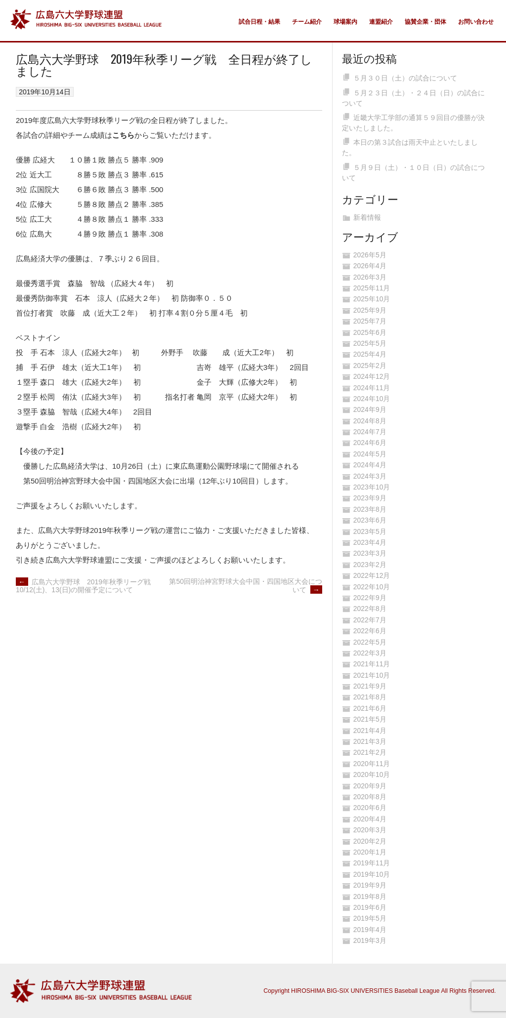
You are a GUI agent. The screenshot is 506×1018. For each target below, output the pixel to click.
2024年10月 (371, 399)
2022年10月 (371, 587)
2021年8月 (369, 697)
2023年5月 (369, 531)
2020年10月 (371, 774)
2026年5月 (369, 255)
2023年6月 (369, 520)
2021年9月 (369, 686)
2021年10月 (371, 675)
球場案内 (345, 21)
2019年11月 (371, 863)
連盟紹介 (381, 21)
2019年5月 (369, 918)
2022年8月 (369, 608)
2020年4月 (369, 819)
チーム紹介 (307, 21)
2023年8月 (369, 509)
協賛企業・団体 (425, 21)
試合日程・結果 (259, 21)
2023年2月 (369, 565)
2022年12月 (371, 575)
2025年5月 (369, 343)
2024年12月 (371, 376)
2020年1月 (369, 852)
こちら (123, 135)
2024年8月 (369, 421)
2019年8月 (369, 896)
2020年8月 (369, 797)
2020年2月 (369, 841)
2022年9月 (369, 598)
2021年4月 (369, 730)
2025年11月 (371, 288)
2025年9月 (369, 310)
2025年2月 (369, 365)
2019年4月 (369, 930)
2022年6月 (369, 631)
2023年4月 (369, 542)
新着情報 (367, 217)
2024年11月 (371, 388)
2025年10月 (371, 299)
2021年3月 (369, 741)
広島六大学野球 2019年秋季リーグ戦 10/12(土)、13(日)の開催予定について (87, 586)
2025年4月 (369, 354)
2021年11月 (371, 664)
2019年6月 (369, 907)
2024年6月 (369, 443)
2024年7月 (369, 432)
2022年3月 (369, 653)
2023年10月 (371, 487)
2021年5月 (369, 719)
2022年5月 (369, 642)
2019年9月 (369, 885)
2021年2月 (369, 752)
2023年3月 (369, 553)
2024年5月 (369, 454)
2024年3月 (369, 476)
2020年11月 (371, 764)
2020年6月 (369, 808)
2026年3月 (369, 277)
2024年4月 (369, 465)
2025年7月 (369, 321)
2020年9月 (369, 786)
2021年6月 (369, 708)
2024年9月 (369, 409)
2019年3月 (369, 940)
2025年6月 (369, 332)
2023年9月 (369, 498)
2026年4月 (369, 266)
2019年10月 (371, 874)
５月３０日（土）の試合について (405, 78)
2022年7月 (369, 620)
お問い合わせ (476, 21)
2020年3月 (369, 830)
